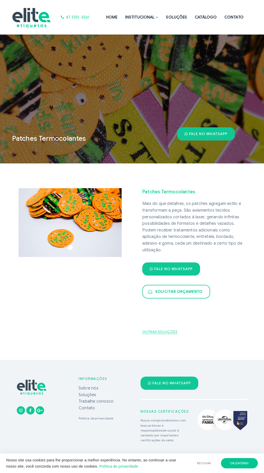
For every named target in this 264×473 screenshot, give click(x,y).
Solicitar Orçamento (175, 291)
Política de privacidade (118, 466)
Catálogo (206, 17)
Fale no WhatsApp (206, 133)
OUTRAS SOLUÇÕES (159, 332)
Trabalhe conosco (96, 401)
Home (111, 17)
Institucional (139, 17)
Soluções (176, 17)
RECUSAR (204, 463)
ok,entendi (239, 463)
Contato (233, 17)
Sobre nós (88, 388)
